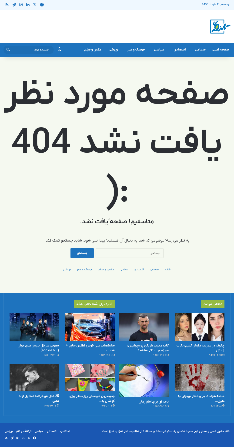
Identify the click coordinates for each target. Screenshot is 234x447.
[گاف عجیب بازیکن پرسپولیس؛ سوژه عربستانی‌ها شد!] (144, 327)
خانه (168, 270)
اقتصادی (180, 49)
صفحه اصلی (220, 49)
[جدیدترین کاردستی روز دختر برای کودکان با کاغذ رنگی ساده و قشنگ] (90, 378)
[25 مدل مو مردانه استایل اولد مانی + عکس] (34, 378)
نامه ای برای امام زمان (154, 402)
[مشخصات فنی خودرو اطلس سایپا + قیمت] (90, 327)
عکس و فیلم (92, 49)
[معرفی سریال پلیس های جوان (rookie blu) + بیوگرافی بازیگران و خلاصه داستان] (34, 327)
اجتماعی (201, 49)
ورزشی (113, 49)
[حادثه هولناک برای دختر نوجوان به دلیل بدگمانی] (199, 378)
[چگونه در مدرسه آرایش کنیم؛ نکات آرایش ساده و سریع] (199, 327)
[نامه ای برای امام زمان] (144, 380)
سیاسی (159, 49)
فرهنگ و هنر (136, 49)
